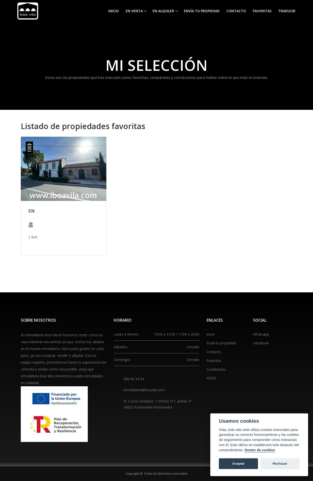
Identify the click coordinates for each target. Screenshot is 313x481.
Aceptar (238, 463)
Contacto (236, 11)
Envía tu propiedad (202, 11)
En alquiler (163, 11)
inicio (211, 334)
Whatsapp (261, 334)
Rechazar (280, 463)
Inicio (113, 11)
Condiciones (216, 369)
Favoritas (262, 11)
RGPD (211, 378)
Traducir (286, 11)
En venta (134, 11)
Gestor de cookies (260, 450)
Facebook (261, 343)
